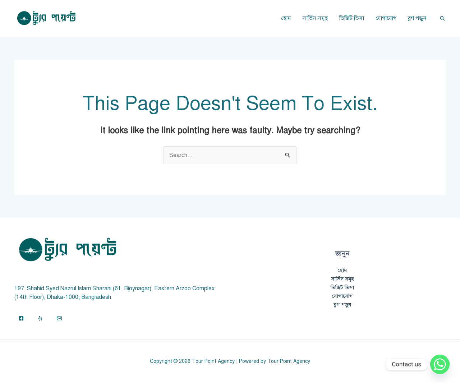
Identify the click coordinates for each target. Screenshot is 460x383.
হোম (286, 18)
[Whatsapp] (440, 364)
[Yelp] (40, 318)
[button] (442, 18)
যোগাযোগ (386, 18)
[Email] (59, 318)
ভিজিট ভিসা (351, 18)
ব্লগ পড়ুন (417, 18)
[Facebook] (21, 318)
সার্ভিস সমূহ (315, 18)
